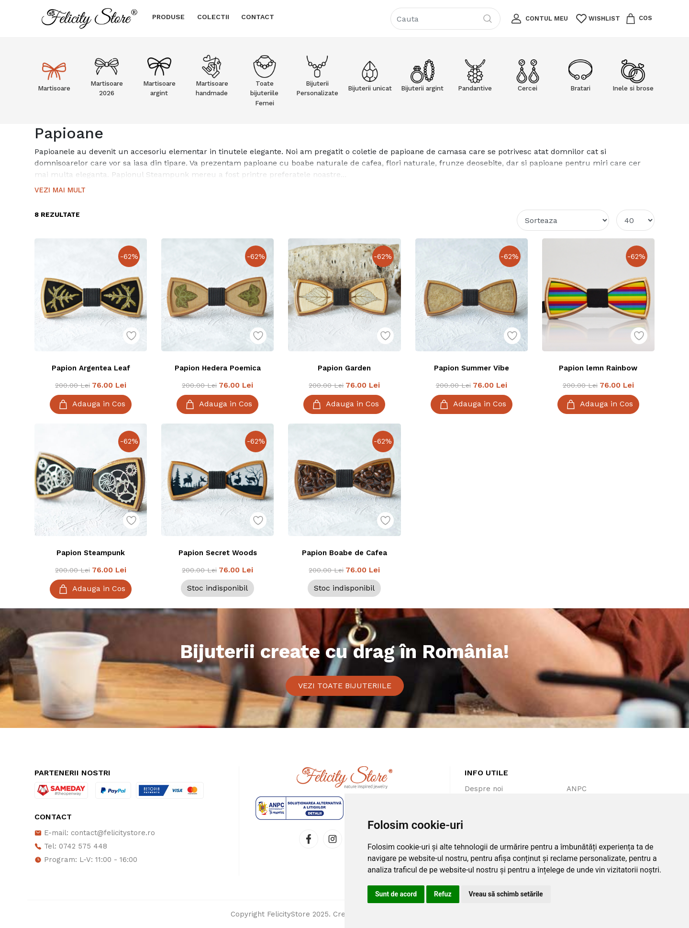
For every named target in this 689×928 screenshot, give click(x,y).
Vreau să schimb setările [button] (506, 894)
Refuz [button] (443, 894)
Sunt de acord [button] (396, 894)
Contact (257, 17)
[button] (538, 19)
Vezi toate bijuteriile (344, 685)
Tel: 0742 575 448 (70, 846)
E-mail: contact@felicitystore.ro (94, 832)
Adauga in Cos (90, 404)
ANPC (577, 788)
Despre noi (484, 788)
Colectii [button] (213, 17)
